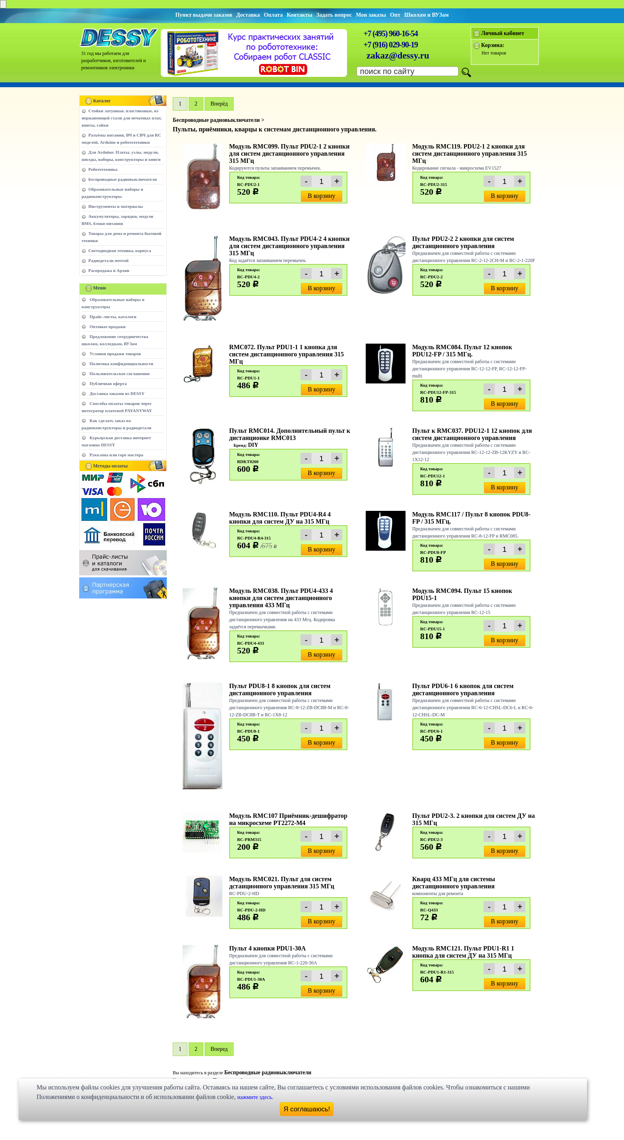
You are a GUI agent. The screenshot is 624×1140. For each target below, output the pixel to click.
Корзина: (492, 45)
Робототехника (102, 169)
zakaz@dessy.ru (398, 56)
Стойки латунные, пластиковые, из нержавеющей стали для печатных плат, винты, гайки (122, 117)
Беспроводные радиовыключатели (122, 179)
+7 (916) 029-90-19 (390, 44)
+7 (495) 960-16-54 (390, 33)
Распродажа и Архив (108, 270)
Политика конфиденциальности (121, 363)
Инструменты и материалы (115, 206)
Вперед (219, 1049)
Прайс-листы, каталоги (113, 316)
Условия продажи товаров (115, 353)
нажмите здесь (254, 1097)
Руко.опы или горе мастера (116, 454)
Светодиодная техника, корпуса (119, 250)
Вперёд (219, 104)
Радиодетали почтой (108, 260)
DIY (253, 445)
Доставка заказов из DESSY (117, 393)
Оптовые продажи (108, 326)
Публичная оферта (108, 383)
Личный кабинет (502, 33)
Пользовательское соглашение (120, 373)
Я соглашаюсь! (307, 1109)
